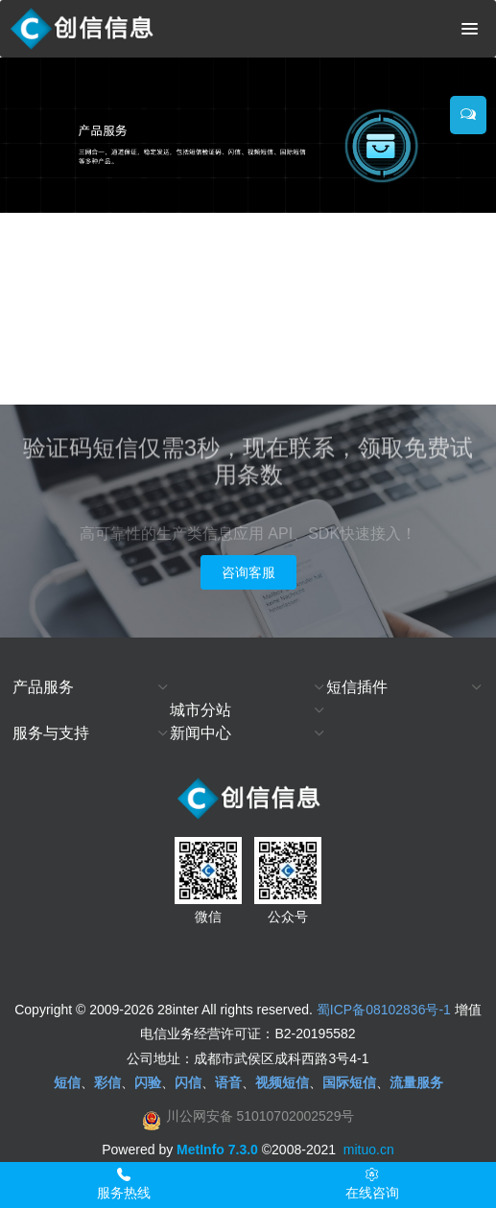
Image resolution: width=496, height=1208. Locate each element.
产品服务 (43, 687)
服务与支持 (50, 733)
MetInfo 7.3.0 (217, 1149)
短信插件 (357, 687)
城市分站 (200, 710)
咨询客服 (248, 572)
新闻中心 (200, 733)
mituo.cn (368, 1149)
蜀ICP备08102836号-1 (384, 1009)
